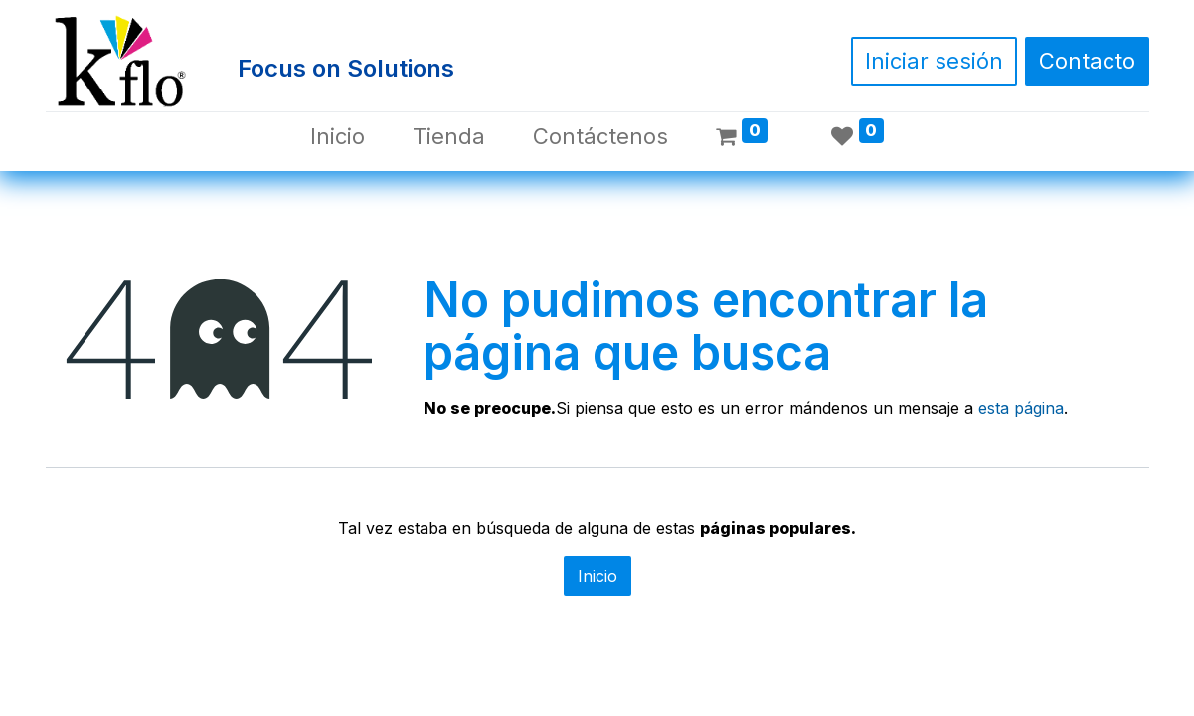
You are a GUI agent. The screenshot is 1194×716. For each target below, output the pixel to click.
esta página (1021, 408)
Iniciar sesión (934, 61)
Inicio (597, 576)
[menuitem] (337, 136)
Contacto (1087, 61)
